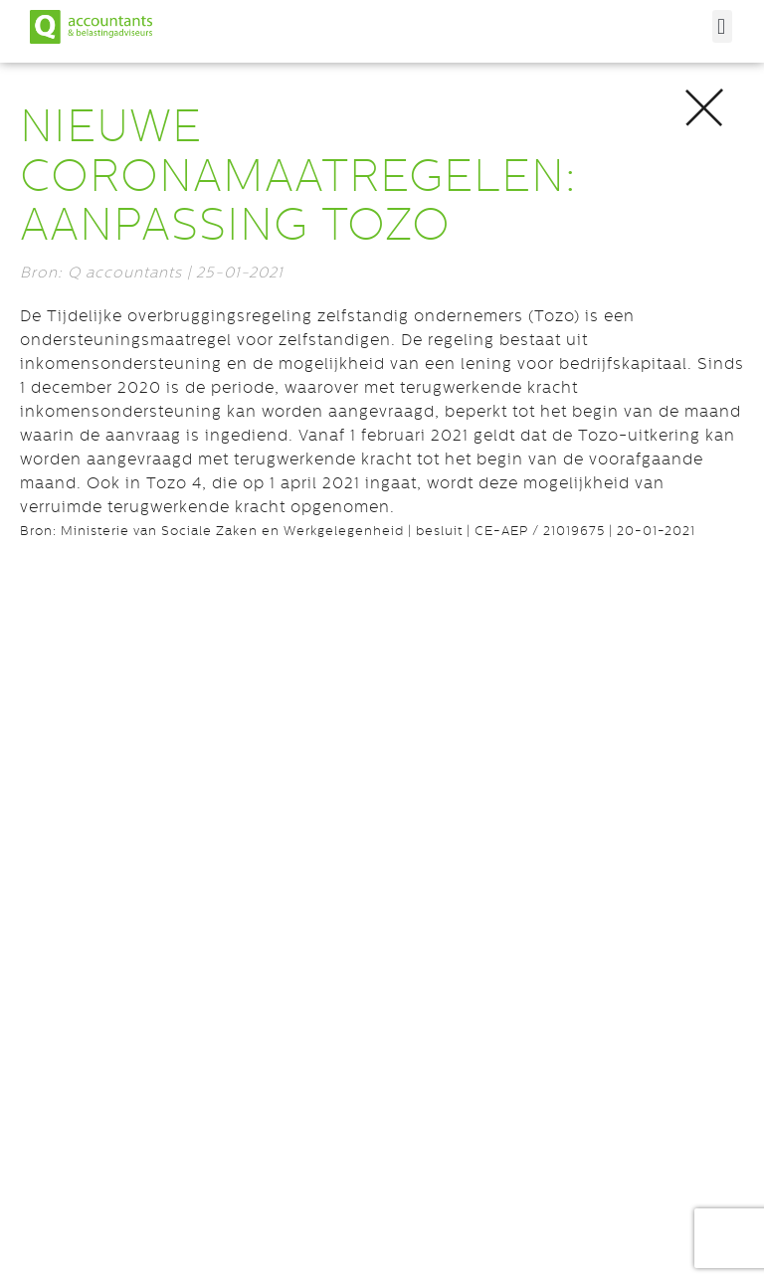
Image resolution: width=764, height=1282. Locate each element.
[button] (722, 26)
